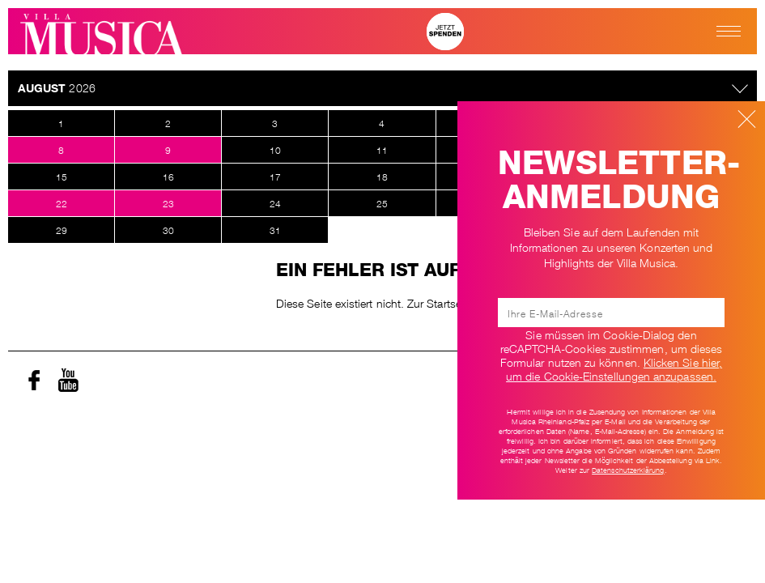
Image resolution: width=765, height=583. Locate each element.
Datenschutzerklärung (628, 469)
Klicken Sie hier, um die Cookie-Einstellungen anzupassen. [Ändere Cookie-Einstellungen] (614, 368)
